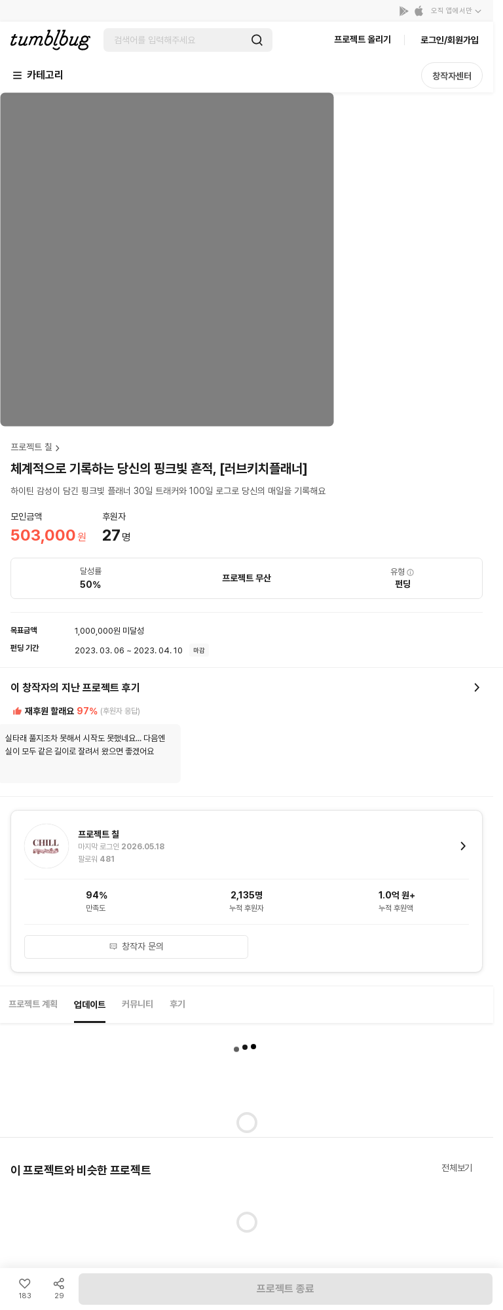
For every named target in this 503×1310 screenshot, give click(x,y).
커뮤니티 (137, 1004)
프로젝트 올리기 (362, 39)
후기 (177, 1004)
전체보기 (456, 1168)
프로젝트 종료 (285, 1288)
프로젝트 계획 (33, 1004)
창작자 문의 (136, 946)
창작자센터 (452, 76)
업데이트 (89, 1004)
